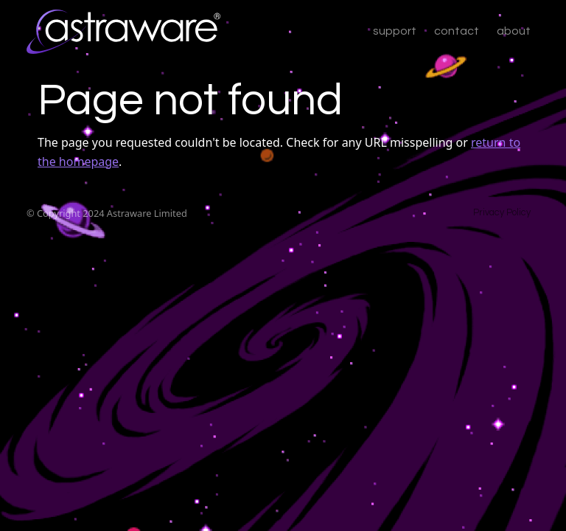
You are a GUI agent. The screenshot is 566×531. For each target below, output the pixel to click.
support (394, 31)
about (514, 31)
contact (456, 31)
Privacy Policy (502, 213)
